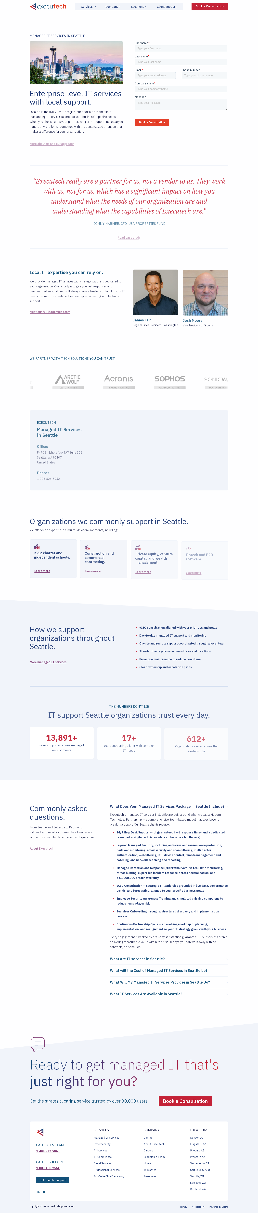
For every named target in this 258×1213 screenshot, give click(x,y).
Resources (150, 1176)
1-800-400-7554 (48, 1168)
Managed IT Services (106, 1137)
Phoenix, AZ (197, 1150)
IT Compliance (103, 1157)
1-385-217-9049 (48, 1151)
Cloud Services (102, 1163)
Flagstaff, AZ (198, 1144)
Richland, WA (198, 1189)
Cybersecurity (102, 1144)
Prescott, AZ (197, 1157)
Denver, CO (196, 1137)
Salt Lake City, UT (201, 1170)
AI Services (100, 1150)
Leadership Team (154, 1157)
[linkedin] (38, 1192)
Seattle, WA (197, 1176)
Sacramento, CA (199, 1163)
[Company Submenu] (119, 6)
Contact (149, 1137)
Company (111, 6)
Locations (137, 6)
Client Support (167, 6)
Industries (150, 1170)
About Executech (154, 1144)
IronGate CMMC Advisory (109, 1176)
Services (87, 6)
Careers (148, 1150)
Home (147, 1163)
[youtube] (44, 1192)
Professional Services (107, 1170)
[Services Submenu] (94, 6)
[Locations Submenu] (145, 6)
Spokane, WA (198, 1182)
